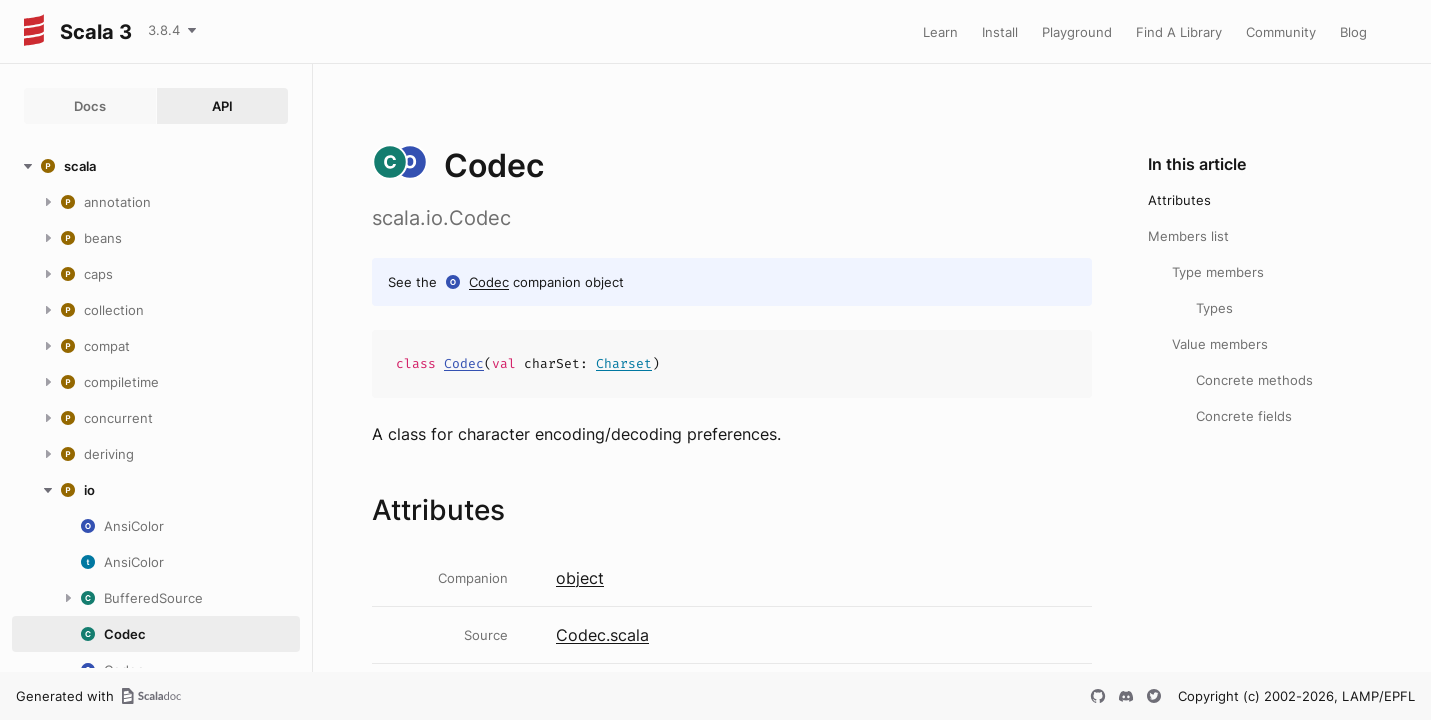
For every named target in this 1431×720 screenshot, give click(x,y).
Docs (90, 106)
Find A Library (1179, 32)
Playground (1077, 32)
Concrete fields (1244, 416)
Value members (1220, 344)
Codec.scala (602, 635)
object (580, 578)
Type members (1218, 272)
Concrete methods (1254, 380)
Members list (1188, 236)
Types (1214, 308)
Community (1281, 32)
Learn (940, 32)
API (222, 106)
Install (1000, 32)
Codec (489, 282)
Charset (624, 363)
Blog (1353, 32)
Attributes (1179, 200)
